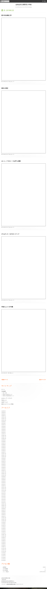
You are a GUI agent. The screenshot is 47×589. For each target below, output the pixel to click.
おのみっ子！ (12, 81)
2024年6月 (3, 444)
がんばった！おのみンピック (10, 234)
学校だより (11, 373)
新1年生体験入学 (6, 15)
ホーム (3, 389)
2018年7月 (3, 537)
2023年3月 (3, 467)
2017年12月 (3, 548)
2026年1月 (3, 415)
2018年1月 (3, 546)
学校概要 (3, 391)
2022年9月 (3, 476)
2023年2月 (3, 469)
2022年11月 (3, 473)
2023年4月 (3, 465)
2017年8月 (3, 554)
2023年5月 (3, 464)
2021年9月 (3, 491)
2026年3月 (3, 412)
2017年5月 (3, 558)
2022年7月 (3, 478)
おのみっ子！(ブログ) (6, 398)
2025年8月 (3, 423)
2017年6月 (3, 557)
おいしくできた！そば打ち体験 (11, 161)
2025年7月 (3, 424)
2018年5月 (3, 540)
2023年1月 (3, 470)
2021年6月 (3, 494)
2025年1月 (3, 433)
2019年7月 (3, 525)
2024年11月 (3, 437)
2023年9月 (3, 458)
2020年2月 (3, 514)
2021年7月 (3, 493)
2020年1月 (3, 516)
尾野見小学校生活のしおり (7, 394)
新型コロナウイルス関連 (7, 404)
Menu (45, 1)
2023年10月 (3, 456)
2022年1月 (3, 485)
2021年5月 (3, 496)
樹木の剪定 (4, 88)
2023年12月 (3, 453)
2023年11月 (3, 455)
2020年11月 (3, 505)
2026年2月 (3, 414)
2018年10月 (3, 536)
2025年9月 (3, 421)
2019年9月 (3, 522)
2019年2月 (3, 533)
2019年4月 (3, 529)
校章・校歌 (5, 392)
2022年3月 (3, 482)
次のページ (42, 379)
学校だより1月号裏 (7, 307)
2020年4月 (3, 513)
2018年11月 (3, 534)
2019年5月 (3, 528)
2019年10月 (3, 520)
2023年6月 (3, 462)
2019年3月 (3, 531)
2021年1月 (3, 502)
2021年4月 (3, 497)
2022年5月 (3, 481)
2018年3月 (3, 543)
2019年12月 (3, 517)
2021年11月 (3, 488)
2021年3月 (3, 499)
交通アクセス (4, 402)
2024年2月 (3, 450)
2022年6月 (3, 479)
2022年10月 (3, 475)
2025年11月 (3, 418)
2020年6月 (3, 511)
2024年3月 (3, 449)
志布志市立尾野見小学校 (23, 5)
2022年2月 (3, 484)
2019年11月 (3, 519)
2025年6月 (3, 426)
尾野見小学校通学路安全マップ (8, 395)
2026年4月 (3, 411)
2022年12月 (3, 472)
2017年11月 (3, 549)
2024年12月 (3, 435)
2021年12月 (3, 487)
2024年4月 (3, 447)
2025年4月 (3, 429)
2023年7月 (3, 461)
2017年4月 (3, 560)
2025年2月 (3, 432)
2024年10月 (3, 438)
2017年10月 (3, 551)
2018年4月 (3, 542)
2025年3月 (3, 430)
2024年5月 (3, 446)
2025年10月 (3, 420)
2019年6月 (3, 526)
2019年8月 (3, 523)
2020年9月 (3, 508)
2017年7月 (3, 555)
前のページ (5, 379)
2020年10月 (3, 507)
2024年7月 (3, 443)
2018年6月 (3, 539)
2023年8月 (3, 459)
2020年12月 (3, 504)
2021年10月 (3, 490)
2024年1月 (3, 452)
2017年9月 (3, 552)
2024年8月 (3, 441)
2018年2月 (3, 545)
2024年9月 (3, 440)
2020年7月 (3, 510)
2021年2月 (3, 501)
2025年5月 (3, 427)
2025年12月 (3, 417)
